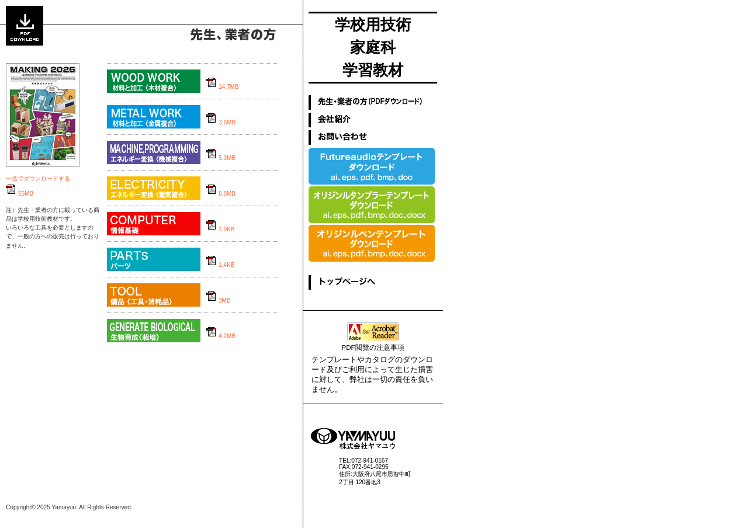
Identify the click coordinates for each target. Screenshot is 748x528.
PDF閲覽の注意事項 (372, 347)
